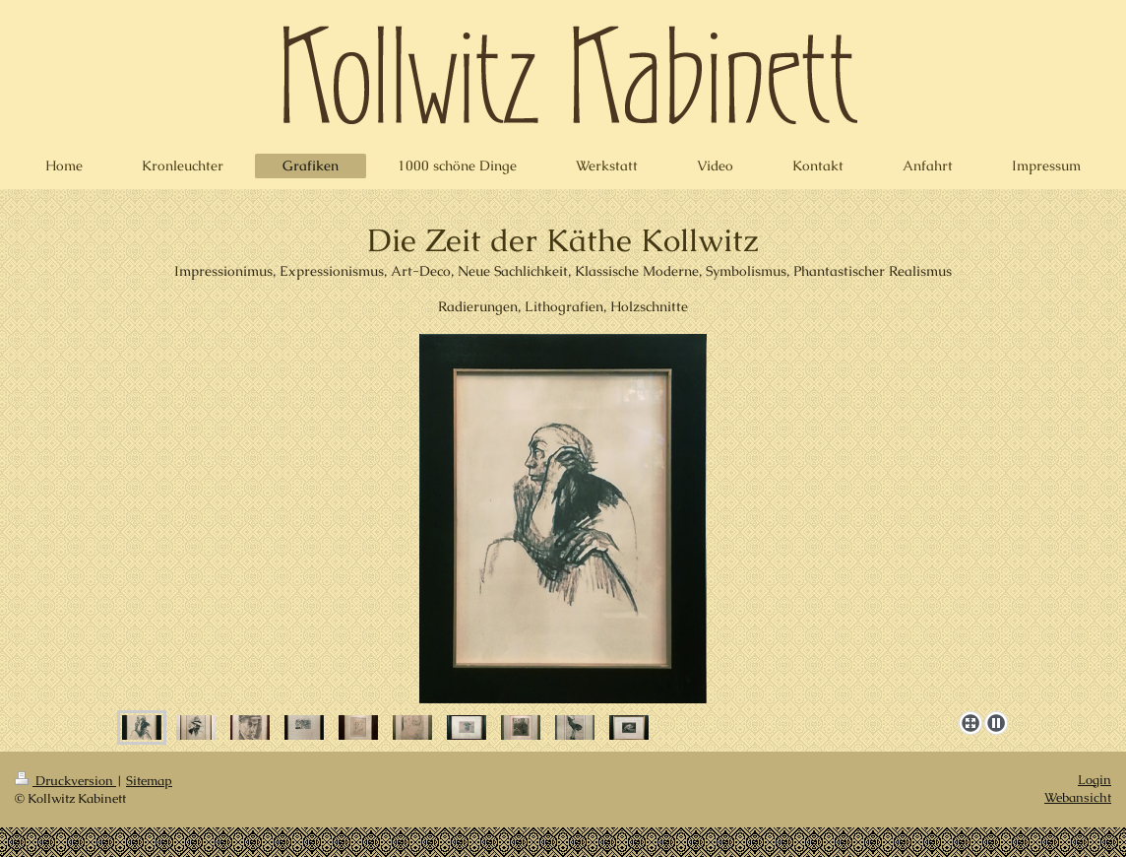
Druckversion (65, 780)
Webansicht (1077, 797)
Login (1094, 779)
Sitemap (149, 780)
